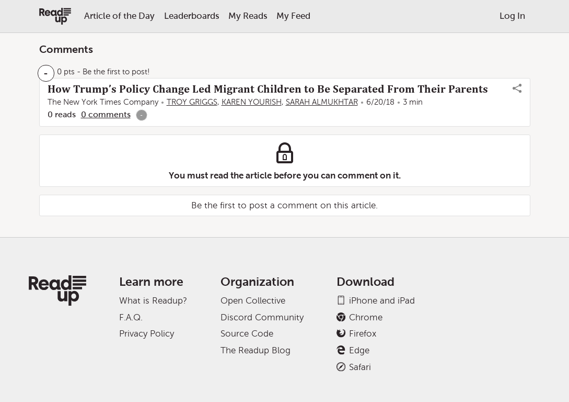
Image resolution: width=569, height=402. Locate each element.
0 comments (106, 114)
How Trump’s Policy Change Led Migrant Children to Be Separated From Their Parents (268, 89)
